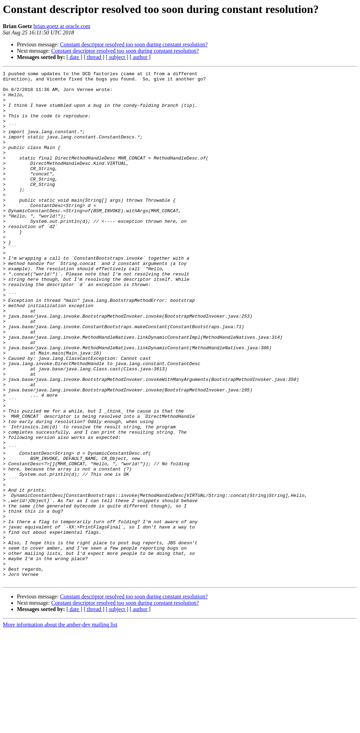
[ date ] (74, 57)
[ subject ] (117, 57)
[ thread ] (94, 57)
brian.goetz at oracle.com (61, 26)
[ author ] (140, 57)
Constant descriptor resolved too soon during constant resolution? (134, 44)
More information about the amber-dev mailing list (60, 727)
